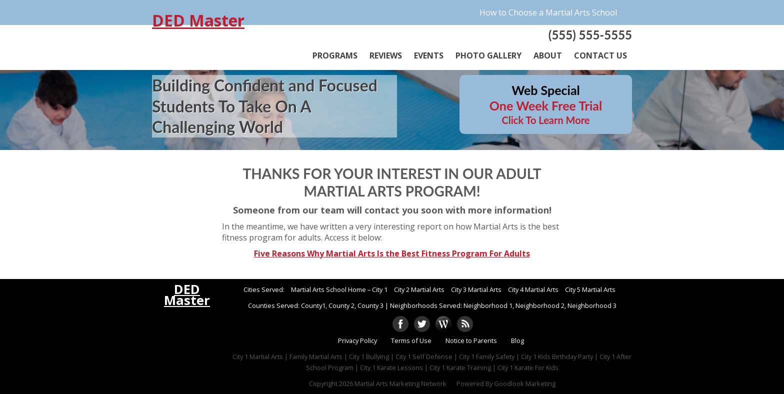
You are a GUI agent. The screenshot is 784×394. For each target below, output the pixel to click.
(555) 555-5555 (590, 35)
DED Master (198, 20)
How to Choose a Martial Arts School (548, 12)
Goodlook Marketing (525, 383)
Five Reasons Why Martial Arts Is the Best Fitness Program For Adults (392, 253)
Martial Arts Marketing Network (400, 383)
